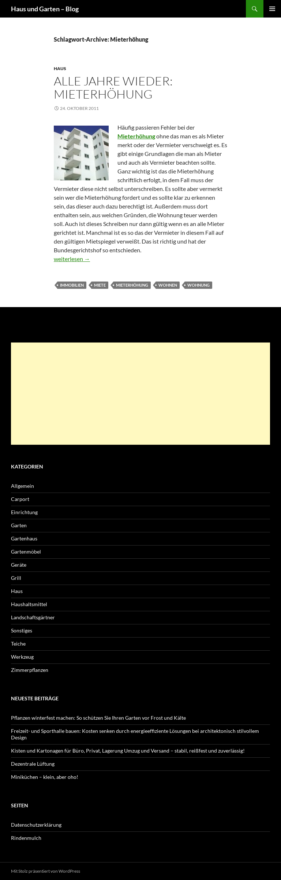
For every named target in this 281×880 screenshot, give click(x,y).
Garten (19, 525)
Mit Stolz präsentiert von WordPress (45, 871)
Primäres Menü (272, 9)
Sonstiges (21, 630)
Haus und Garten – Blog (45, 9)
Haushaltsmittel (29, 604)
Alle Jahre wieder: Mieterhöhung (113, 87)
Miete (100, 285)
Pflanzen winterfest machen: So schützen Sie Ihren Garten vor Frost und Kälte (98, 718)
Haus (60, 68)
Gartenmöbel (26, 551)
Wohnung (198, 285)
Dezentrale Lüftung (33, 764)
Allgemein (22, 486)
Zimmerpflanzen (29, 670)
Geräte (18, 565)
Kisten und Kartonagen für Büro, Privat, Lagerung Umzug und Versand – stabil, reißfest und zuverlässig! (128, 750)
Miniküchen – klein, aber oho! (44, 777)
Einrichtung (24, 512)
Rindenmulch (26, 838)
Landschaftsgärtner (33, 617)
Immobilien (72, 285)
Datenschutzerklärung (36, 825)
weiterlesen (72, 258)
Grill (16, 578)
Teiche (18, 643)
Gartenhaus (24, 538)
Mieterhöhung (132, 285)
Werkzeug (22, 657)
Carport (20, 499)
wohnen (167, 285)
